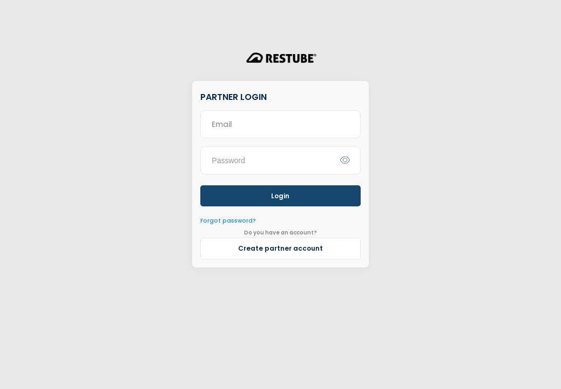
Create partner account (280, 248)
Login (280, 195)
